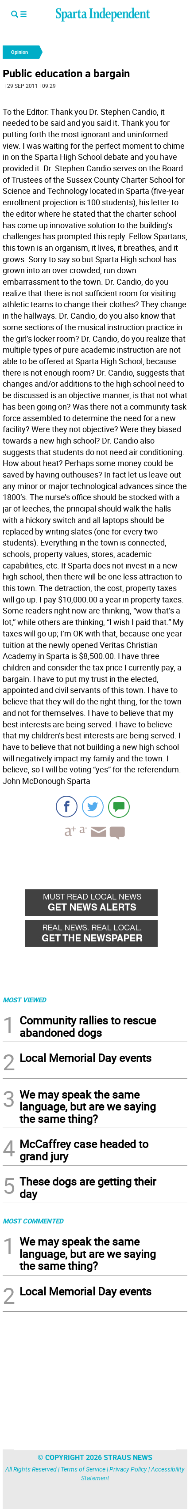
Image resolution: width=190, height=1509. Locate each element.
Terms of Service (83, 1469)
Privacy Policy (128, 1469)
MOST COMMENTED (33, 1220)
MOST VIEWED (24, 999)
